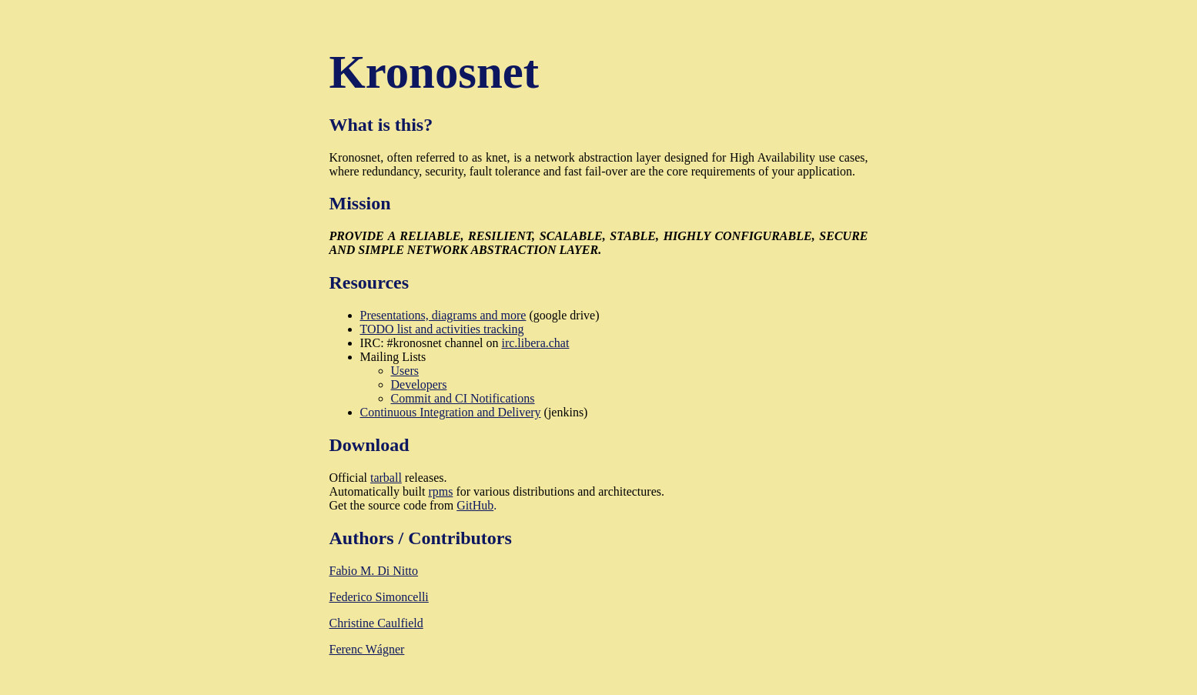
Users (405, 370)
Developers (419, 384)
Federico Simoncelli (379, 596)
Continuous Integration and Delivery (450, 412)
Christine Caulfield (376, 623)
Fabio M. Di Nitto (374, 570)
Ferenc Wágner (367, 649)
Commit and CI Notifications (463, 398)
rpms (440, 491)
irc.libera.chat (535, 342)
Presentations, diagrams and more (443, 315)
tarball (386, 477)
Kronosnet (434, 72)
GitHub (474, 505)
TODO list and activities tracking (442, 329)
